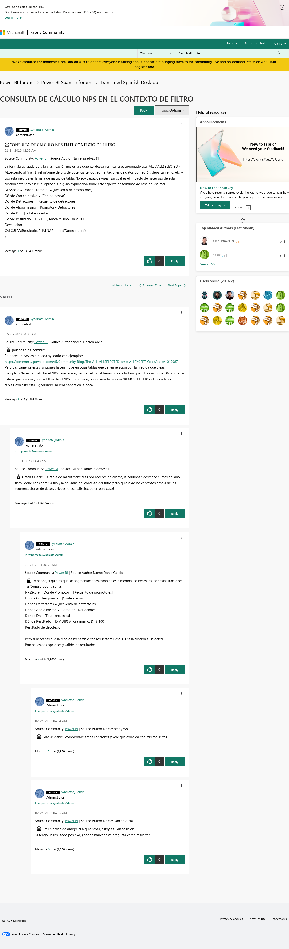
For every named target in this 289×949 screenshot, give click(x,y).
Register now (144, 66)
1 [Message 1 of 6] (18, 251)
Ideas (113, 32)
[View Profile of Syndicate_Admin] (42, 129)
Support (190, 32)
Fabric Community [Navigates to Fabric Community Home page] (47, 32)
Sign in (248, 43)
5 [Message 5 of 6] (49, 751)
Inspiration (95, 32)
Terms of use (257, 919)
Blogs (153, 32)
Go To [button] (278, 43)
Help (263, 43)
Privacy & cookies (231, 919)
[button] (144, 110)
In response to (34, 451)
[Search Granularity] (156, 53)
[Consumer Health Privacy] (59, 934)
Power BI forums (17, 82)
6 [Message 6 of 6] (49, 849)
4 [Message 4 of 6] (38, 659)
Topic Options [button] (170, 110)
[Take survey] (215, 205)
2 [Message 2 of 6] (18, 399)
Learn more (13, 17)
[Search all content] (229, 53)
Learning (171, 32)
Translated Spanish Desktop (129, 82)
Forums (75, 32)
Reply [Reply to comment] (174, 410)
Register (231, 43)
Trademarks (279, 919)
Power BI (41, 158)
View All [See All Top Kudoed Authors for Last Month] (207, 264)
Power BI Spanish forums (67, 82)
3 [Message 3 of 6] (28, 503)
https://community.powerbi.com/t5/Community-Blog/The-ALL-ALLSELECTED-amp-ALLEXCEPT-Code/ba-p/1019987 (91, 361)
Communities (133, 32)
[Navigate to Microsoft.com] (12, 32)
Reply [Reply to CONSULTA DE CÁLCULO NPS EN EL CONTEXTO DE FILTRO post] (174, 261)
